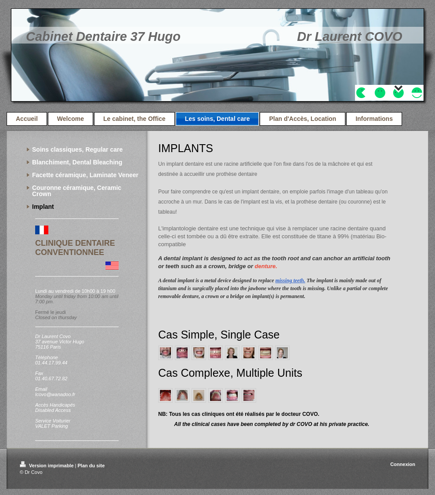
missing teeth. (290, 280)
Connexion (402, 464)
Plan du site (91, 465)
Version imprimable (47, 465)
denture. (266, 266)
